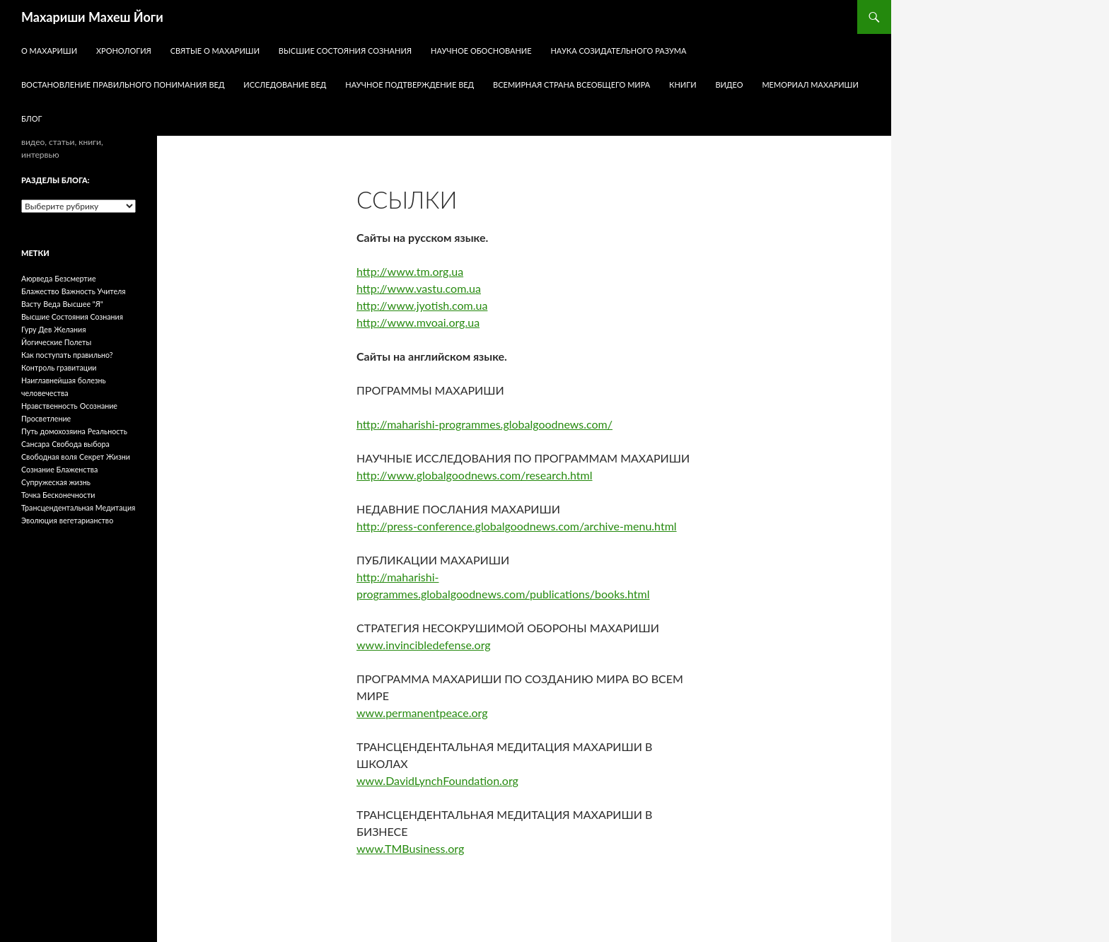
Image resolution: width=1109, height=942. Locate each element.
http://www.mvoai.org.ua (418, 322)
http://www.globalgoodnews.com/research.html (474, 475)
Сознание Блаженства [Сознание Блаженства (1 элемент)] (59, 469)
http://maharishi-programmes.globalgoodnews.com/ (484, 424)
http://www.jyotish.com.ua (421, 305)
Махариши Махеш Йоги (92, 17)
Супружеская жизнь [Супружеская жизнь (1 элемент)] (56, 482)
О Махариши (49, 50)
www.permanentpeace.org (422, 712)
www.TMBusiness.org (410, 848)
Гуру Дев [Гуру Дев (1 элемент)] (36, 329)
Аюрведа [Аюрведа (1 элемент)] (36, 278)
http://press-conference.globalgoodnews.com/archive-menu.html (516, 526)
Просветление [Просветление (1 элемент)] (46, 418)
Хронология (123, 50)
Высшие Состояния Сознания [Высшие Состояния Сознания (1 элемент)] (72, 316)
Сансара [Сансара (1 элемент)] (35, 443)
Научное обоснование (481, 50)
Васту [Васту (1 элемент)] (31, 303)
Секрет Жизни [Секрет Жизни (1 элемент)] (104, 456)
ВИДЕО (729, 84)
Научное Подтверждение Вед (409, 84)
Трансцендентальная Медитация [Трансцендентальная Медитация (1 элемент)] (78, 507)
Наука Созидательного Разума (618, 50)
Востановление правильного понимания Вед (123, 84)
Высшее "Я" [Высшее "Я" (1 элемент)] (83, 303)
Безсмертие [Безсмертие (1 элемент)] (74, 278)
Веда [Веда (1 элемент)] (51, 303)
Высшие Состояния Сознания (345, 50)
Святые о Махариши (215, 50)
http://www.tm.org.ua (409, 271)
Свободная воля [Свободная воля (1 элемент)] (49, 456)
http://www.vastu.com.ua (418, 288)
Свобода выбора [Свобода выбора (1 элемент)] (81, 443)
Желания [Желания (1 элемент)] (70, 329)
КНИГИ (683, 84)
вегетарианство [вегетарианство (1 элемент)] (86, 520)
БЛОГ (31, 118)
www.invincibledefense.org (423, 644)
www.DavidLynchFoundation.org (437, 780)
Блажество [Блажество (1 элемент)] (40, 291)
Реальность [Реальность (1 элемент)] (107, 431)
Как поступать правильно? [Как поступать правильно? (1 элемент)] (67, 354)
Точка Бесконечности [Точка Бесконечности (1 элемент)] (58, 494)
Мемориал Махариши (810, 84)
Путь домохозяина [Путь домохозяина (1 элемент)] (53, 431)
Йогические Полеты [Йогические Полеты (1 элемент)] (56, 342)
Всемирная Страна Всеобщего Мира (571, 84)
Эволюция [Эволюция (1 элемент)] (39, 520)
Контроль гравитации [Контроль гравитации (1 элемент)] (59, 367)
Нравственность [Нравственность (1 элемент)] (49, 405)
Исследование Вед (284, 84)
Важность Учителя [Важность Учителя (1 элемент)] (94, 291)
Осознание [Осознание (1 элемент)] (98, 405)
